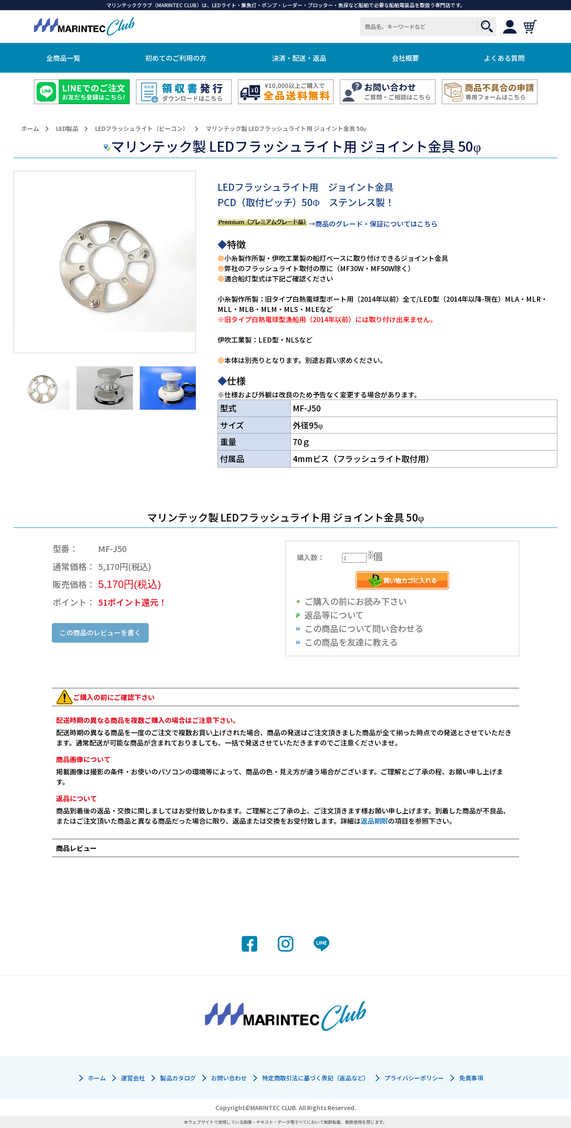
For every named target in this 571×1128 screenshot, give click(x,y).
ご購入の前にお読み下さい (356, 601)
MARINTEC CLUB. (273, 1107)
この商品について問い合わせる (364, 628)
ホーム (30, 129)
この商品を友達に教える (351, 642)
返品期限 (374, 821)
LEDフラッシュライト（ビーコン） (142, 129)
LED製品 (67, 129)
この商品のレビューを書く (100, 632)
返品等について (334, 615)
